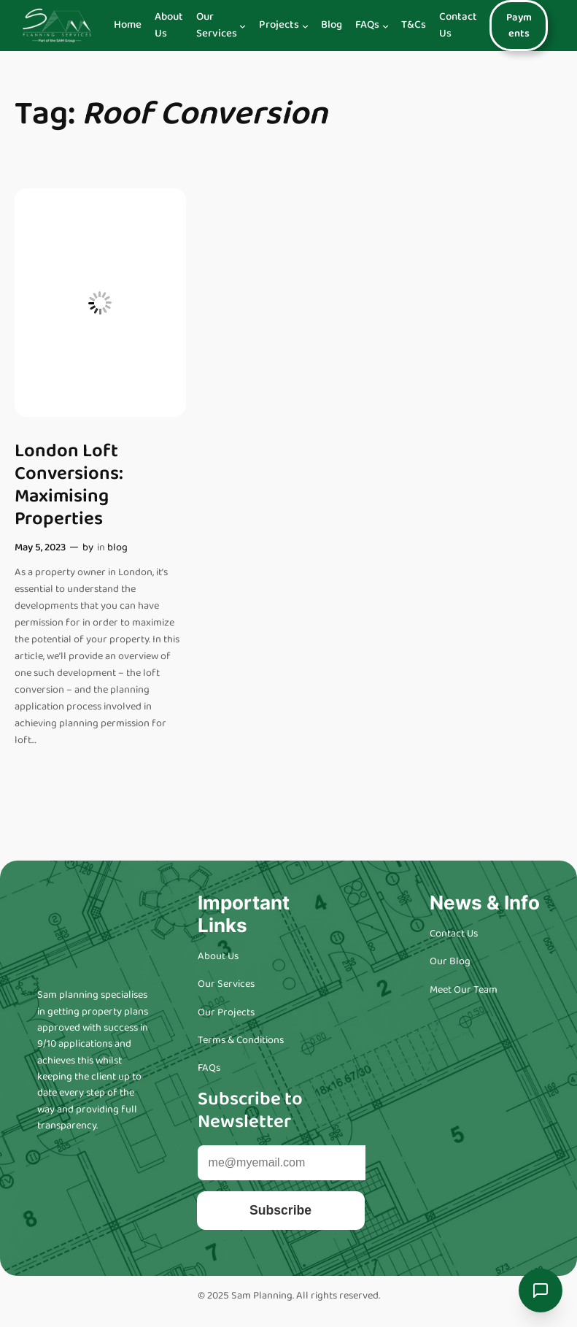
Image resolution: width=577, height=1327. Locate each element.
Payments (519, 25)
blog (117, 547)
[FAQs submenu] (385, 25)
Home (128, 25)
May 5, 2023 (40, 547)
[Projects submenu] (305, 25)
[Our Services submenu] (242, 25)
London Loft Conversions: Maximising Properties (69, 485)
